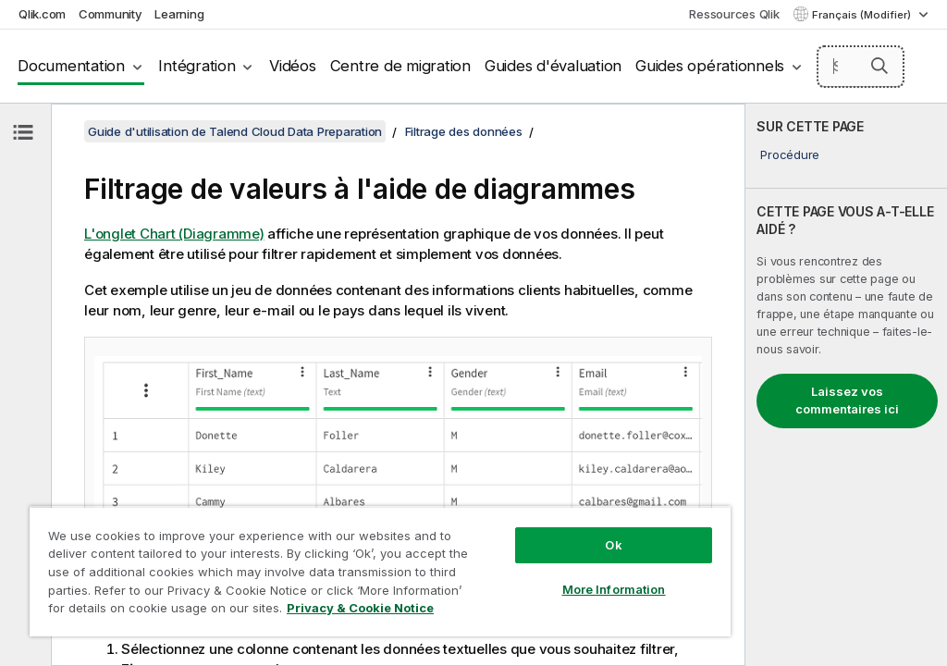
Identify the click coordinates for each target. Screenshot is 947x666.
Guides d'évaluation (553, 65)
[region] (380, 571)
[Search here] (861, 66)
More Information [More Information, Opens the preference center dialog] (614, 589)
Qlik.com (42, 13)
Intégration (196, 65)
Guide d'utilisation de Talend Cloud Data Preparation (235, 131)
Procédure (789, 154)
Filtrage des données (464, 131)
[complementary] (846, 385)
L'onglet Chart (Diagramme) (174, 233)
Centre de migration (400, 65)
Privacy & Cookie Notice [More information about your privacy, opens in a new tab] (360, 607)
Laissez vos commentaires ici (847, 400)
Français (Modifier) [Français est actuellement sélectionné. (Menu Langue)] (863, 14)
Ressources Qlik (734, 13)
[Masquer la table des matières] (23, 132)
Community (110, 13)
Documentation (71, 65)
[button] (879, 65)
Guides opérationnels (709, 65)
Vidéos (292, 65)
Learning (178, 13)
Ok (613, 544)
